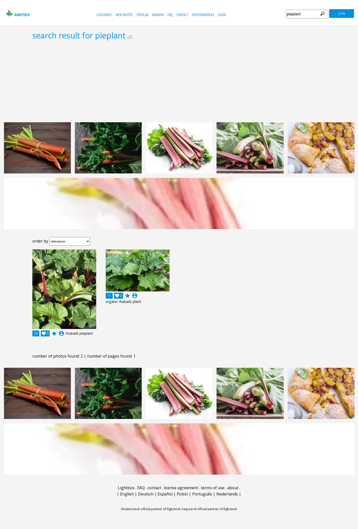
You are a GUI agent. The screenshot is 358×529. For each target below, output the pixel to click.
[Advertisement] (179, 81)
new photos (124, 14)
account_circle (61, 333)
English (127, 494)
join (342, 13)
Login (222, 14)
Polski (182, 494)
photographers (203, 14)
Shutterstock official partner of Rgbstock (151, 509)
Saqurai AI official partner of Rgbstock (209, 509)
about (232, 487)
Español (165, 494)
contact (182, 14)
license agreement (181, 487)
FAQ (170, 14)
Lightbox (126, 487)
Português (202, 494)
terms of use (212, 487)
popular (142, 14)
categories (104, 14)
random (158, 14)
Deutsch (145, 494)
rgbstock (17, 13)
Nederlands (227, 494)
